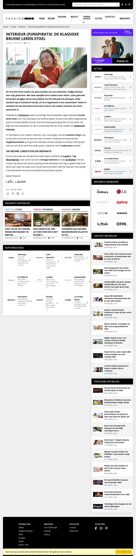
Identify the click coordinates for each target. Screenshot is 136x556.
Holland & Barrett (26, 531)
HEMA (21, 541)
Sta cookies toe (123, 552)
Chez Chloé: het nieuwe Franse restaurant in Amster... (17, 232)
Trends (86, 18)
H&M (21, 534)
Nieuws (51, 18)
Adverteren (73, 531)
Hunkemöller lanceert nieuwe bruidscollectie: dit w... (75, 232)
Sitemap (47, 531)
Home (42, 18)
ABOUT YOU (24, 545)
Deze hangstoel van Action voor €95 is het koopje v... (45, 232)
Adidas (21, 527)
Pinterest (24, 115)
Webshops (125, 18)
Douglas (22, 538)
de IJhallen (71, 159)
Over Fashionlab (50, 527)
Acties (98, 18)
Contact (72, 527)
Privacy (47, 534)
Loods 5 (67, 156)
